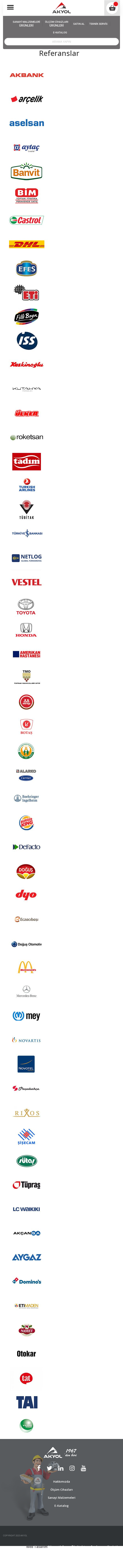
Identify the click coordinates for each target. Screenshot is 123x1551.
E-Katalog (61, 1506)
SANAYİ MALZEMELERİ (26, 24)
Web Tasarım (37, 1547)
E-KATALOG (60, 32)
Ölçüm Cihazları (61, 1489)
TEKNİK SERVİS (98, 23)
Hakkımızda (61, 1481)
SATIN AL (78, 23)
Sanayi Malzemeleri (61, 1498)
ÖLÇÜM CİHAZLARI (56, 24)
